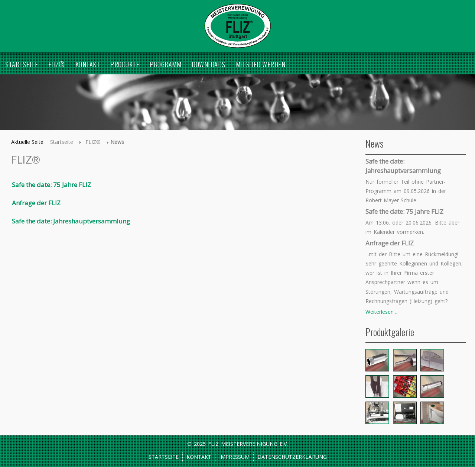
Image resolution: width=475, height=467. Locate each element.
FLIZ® (56, 64)
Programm (165, 64)
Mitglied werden (261, 64)
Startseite (21, 64)
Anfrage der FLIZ (36, 203)
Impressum (234, 456)
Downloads (208, 64)
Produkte (124, 64)
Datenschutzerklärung (292, 456)
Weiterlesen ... (381, 311)
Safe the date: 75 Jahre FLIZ (51, 184)
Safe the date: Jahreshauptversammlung (71, 221)
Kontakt (87, 64)
